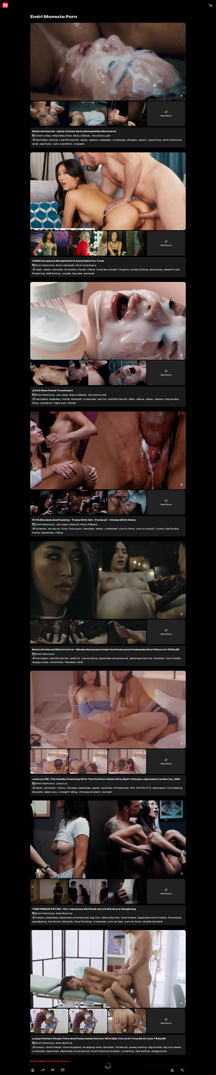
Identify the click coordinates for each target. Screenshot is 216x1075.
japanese (47, 532)
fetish (72, 403)
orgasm (79, 143)
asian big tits (110, 917)
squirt (143, 140)
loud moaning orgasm (105, 1051)
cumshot (66, 143)
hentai (53, 140)
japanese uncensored (113, 658)
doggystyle (159, 1051)
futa (64, 528)
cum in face (126, 528)
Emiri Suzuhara (86, 265)
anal (35, 143)
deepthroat (172, 269)
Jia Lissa (62, 394)
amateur (50, 787)
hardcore (54, 921)
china (61, 787)
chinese (71, 787)
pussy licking (139, 269)
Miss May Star (62, 135)
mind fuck (56, 662)
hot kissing (174, 787)
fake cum (60, 403)
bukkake (105, 140)
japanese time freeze (152, 917)
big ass (77, 273)
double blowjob (153, 921)
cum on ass (115, 921)
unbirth (75, 658)
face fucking (83, 921)
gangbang (39, 921)
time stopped (72, 1047)
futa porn (75, 528)
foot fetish (173, 658)
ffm (132, 787)
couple (66, 273)
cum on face (132, 921)
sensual (89, 273)
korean (107, 792)
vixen (38, 269)
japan (96, 787)
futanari (41, 528)
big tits (95, 917)
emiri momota (172, 140)
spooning (156, 269)
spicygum (159, 787)
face (35, 403)
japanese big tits (140, 658)
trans (160, 528)
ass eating (142, 1051)
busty (36, 532)
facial (81, 269)
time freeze (128, 917)
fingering (38, 273)
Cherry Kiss (43, 135)
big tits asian (172, 1047)
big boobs (172, 399)
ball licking (53, 273)
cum (55, 143)
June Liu (61, 783)
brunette (70, 269)
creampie (118, 140)
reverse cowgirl (107, 269)
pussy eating (138, 1047)
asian (83, 140)
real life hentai (69, 140)
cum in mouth (145, 528)
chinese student (90, 792)
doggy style (40, 662)
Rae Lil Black (81, 135)
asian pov (50, 792)
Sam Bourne (64, 913)
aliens (140, 399)
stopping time (92, 1047)
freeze (39, 917)
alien (132, 399)
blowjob (58, 269)
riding (91, 269)
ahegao (132, 140)
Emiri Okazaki (65, 265)
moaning (128, 1051)
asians (93, 140)
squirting (154, 140)
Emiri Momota (44, 265)
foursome (174, 917)
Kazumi (74, 524)
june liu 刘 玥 (143, 787)
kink (80, 662)
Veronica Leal (101, 135)
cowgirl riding (68, 792)
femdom (70, 662)
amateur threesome (115, 787)
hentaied (41, 140)
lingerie (124, 269)
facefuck (121, 1047)
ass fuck (45, 143)
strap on (54, 528)
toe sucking (89, 658)
